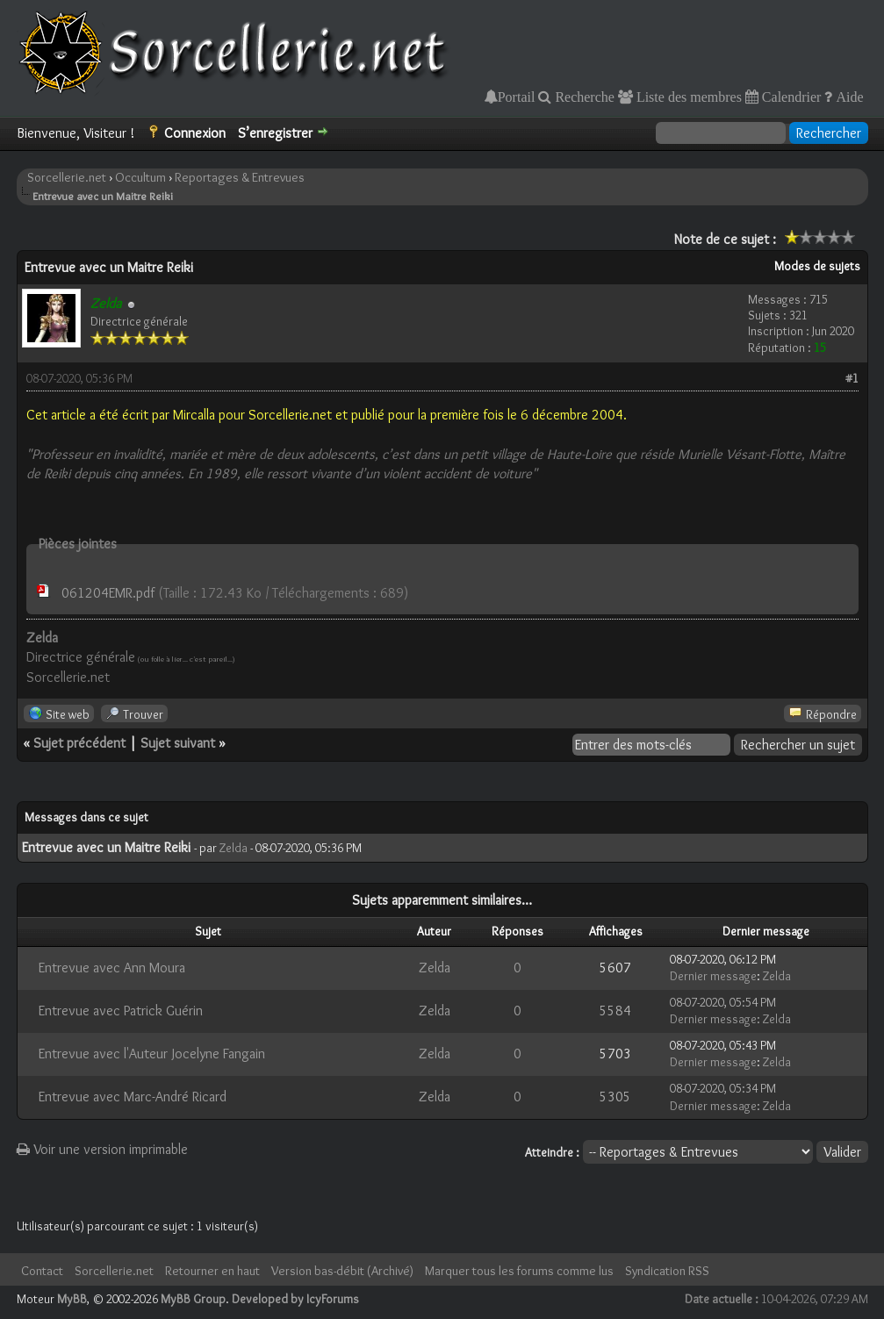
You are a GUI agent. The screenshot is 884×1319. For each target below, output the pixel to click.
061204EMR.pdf (108, 592)
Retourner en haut (212, 1271)
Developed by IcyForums (295, 1299)
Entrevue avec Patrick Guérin (121, 1010)
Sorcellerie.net (66, 177)
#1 (852, 378)
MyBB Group (193, 1299)
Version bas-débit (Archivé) (342, 1271)
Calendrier (790, 97)
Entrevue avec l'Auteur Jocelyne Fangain (152, 1053)
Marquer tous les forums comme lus (519, 1271)
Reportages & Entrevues (240, 177)
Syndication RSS (667, 1271)
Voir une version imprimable (102, 1149)
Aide (847, 97)
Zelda (233, 848)
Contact (42, 1271)
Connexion (195, 133)
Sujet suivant (177, 743)
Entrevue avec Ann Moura (112, 967)
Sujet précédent (79, 743)
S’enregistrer (275, 133)
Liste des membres (687, 97)
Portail (516, 97)
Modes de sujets (817, 266)
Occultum (140, 177)
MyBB (72, 1299)
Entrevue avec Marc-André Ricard (132, 1096)
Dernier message (713, 976)
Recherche (582, 97)
